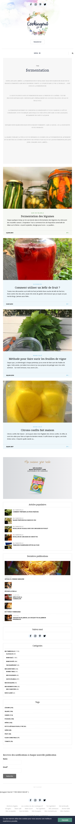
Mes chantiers (11, 689)
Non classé (8, 693)
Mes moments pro (11, 686)
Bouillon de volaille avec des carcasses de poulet (30, 528)
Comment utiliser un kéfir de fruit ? (37, 287)
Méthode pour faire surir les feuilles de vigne (37, 359)
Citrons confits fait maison (37, 430)
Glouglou (37, 284)
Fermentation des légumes (37, 216)
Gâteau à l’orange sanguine (14, 579)
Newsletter (37, 42)
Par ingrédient (11, 665)
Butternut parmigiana (13, 612)
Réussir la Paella (10, 591)
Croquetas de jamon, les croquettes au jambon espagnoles (29, 618)
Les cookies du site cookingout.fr (32, 806)
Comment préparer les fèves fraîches (26, 512)
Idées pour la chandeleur (17, 598)
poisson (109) (9, 719)
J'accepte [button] (65, 820)
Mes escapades (11, 675)
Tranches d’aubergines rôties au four (26, 545)
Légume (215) (9, 708)
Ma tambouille (18, 510)
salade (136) (9, 711)
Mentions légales (12, 806)
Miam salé (37, 355)
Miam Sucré (10, 661)
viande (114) (9, 715)
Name (12, 761)
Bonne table (10, 671)
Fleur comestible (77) (12, 738)
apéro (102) (8, 723)
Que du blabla (37, 213)
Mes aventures (10, 669)
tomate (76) (9, 741)
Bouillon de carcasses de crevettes (25, 537)
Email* (12, 769)
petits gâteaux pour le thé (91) (15, 726)
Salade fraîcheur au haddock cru (24, 520)
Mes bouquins (9, 683)
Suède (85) (8, 730)
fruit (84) (8, 734)
